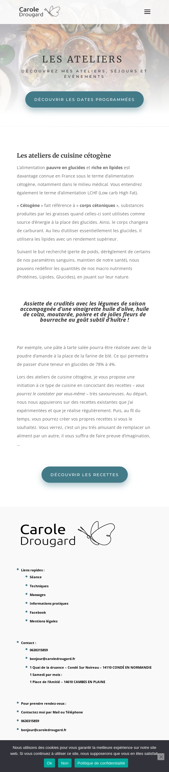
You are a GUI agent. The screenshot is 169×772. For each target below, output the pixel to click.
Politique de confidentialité (101, 763)
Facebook (38, 612)
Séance (36, 577)
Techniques (39, 586)
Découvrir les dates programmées (84, 99)
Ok (49, 763)
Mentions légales (43, 621)
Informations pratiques (49, 603)
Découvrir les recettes (85, 474)
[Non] (160, 756)
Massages (37, 594)
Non (65, 763)
